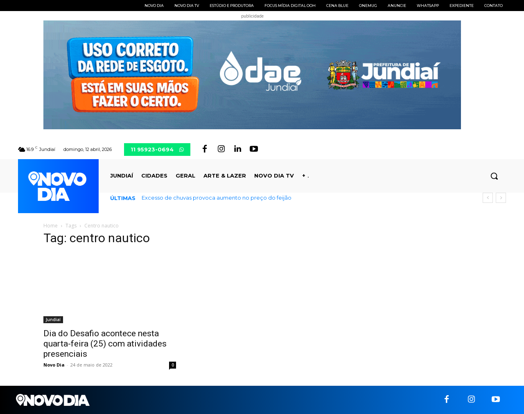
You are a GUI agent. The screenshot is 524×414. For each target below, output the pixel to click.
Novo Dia (54, 365)
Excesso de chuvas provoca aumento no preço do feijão (216, 197)
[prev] (488, 198)
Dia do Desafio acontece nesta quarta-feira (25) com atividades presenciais (105, 343)
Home (50, 225)
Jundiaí (53, 319)
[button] (494, 176)
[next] (501, 198)
